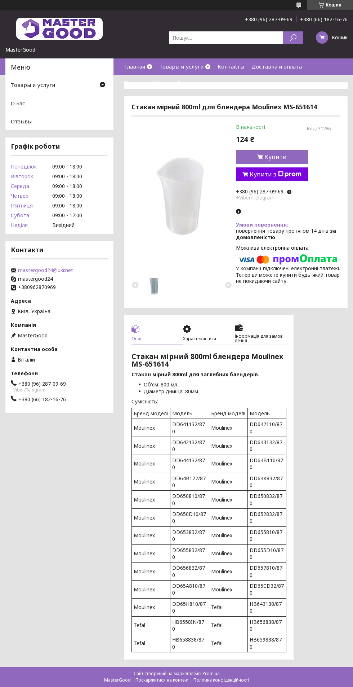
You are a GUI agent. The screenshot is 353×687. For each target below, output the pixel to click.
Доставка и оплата (276, 66)
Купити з (275, 174)
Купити (275, 157)
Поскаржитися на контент (162, 680)
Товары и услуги (181, 66)
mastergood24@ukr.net (45, 270)
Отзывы (21, 121)
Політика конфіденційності (221, 680)
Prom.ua (211, 673)
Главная (134, 66)
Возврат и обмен (147, 82)
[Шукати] (293, 37)
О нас (184, 82)
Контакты (231, 66)
